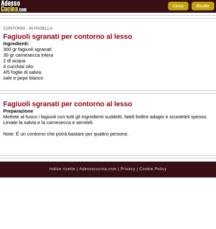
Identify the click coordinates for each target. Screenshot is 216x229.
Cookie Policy (153, 169)
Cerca (178, 6)
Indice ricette (62, 169)
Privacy (128, 169)
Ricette (203, 6)
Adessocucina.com (98, 169)
